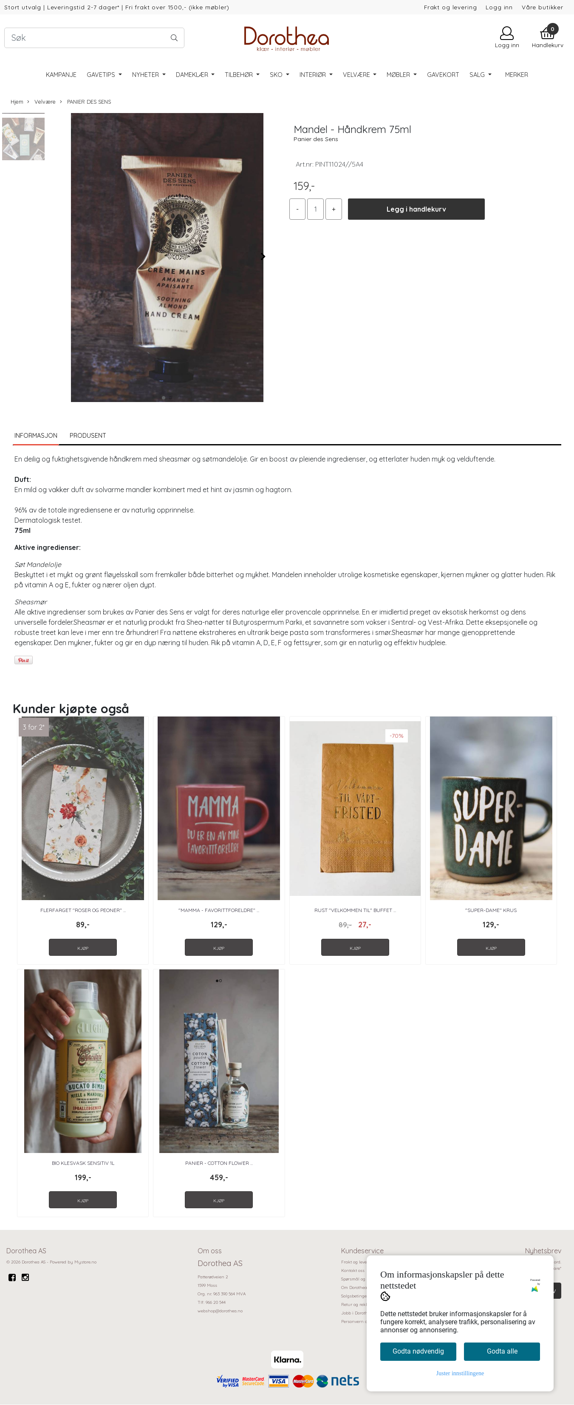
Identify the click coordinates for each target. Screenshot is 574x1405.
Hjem (17, 101)
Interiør (314, 75)
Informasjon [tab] (35, 435)
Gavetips (102, 75)
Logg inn (499, 7)
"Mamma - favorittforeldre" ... (218, 910)
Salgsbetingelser (357, 1296)
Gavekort (443, 75)
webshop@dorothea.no (220, 1311)
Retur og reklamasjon (363, 1304)
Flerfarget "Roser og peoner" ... (83, 910)
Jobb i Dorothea (357, 1313)
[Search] (94, 38)
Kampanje (61, 75)
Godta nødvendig (418, 1351)
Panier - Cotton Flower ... (219, 1163)
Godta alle (502, 1351)
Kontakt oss (353, 1270)
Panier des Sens (316, 139)
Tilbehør (239, 75)
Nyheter (146, 75)
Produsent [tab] (88, 435)
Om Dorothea (354, 1287)
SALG (477, 75)
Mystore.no (85, 1262)
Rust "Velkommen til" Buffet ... (355, 910)
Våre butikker (542, 7)
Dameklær (193, 75)
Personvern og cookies (363, 1321)
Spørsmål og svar (358, 1279)
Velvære (357, 75)
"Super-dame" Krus (491, 910)
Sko (277, 75)
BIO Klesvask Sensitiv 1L (83, 1163)
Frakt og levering (450, 7)
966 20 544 (216, 1302)
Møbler (399, 75)
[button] (163, 397)
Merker (516, 75)
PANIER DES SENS (85, 101)
